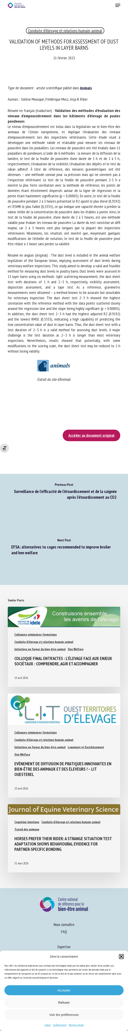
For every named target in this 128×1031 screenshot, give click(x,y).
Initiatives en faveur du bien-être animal (40, 649)
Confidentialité (59, 1025)
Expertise (64, 946)
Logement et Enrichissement (86, 747)
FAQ (64, 931)
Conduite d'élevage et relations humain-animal (65, 31)
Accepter (63, 990)
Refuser (64, 1002)
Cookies (48, 1025)
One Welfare (75, 649)
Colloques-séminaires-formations (35, 634)
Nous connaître (64, 924)
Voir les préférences (64, 1015)
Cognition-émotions (26, 822)
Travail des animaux (26, 829)
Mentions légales (76, 1025)
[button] (121, 956)
